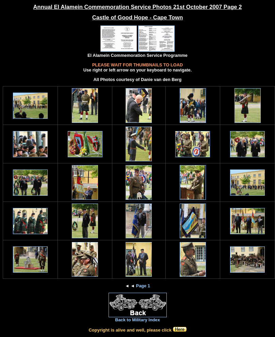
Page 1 (143, 285)
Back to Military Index (137, 319)
